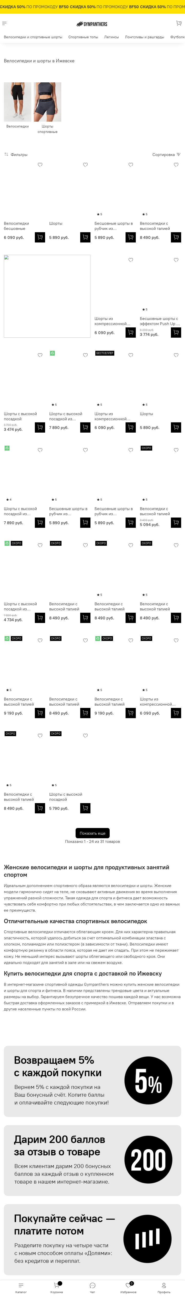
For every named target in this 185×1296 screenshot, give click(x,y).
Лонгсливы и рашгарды (144, 37)
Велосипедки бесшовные (16, 226)
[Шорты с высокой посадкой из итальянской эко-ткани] (176, 332)
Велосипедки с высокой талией (155, 226)
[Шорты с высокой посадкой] (131, 332)
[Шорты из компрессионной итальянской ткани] (40, 332)
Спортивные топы (83, 37)
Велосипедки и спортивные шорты (33, 37)
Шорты (55, 223)
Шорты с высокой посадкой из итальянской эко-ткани (156, 321)
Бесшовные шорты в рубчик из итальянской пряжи (114, 226)
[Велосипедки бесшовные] (40, 237)
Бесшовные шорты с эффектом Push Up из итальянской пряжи (69, 321)
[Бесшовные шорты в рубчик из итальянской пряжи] (131, 237)
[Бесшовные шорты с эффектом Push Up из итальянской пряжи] (85, 332)
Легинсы (111, 37)
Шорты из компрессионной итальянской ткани (21, 321)
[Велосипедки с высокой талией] (176, 237)
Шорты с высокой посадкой (111, 321)
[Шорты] (85, 237)
